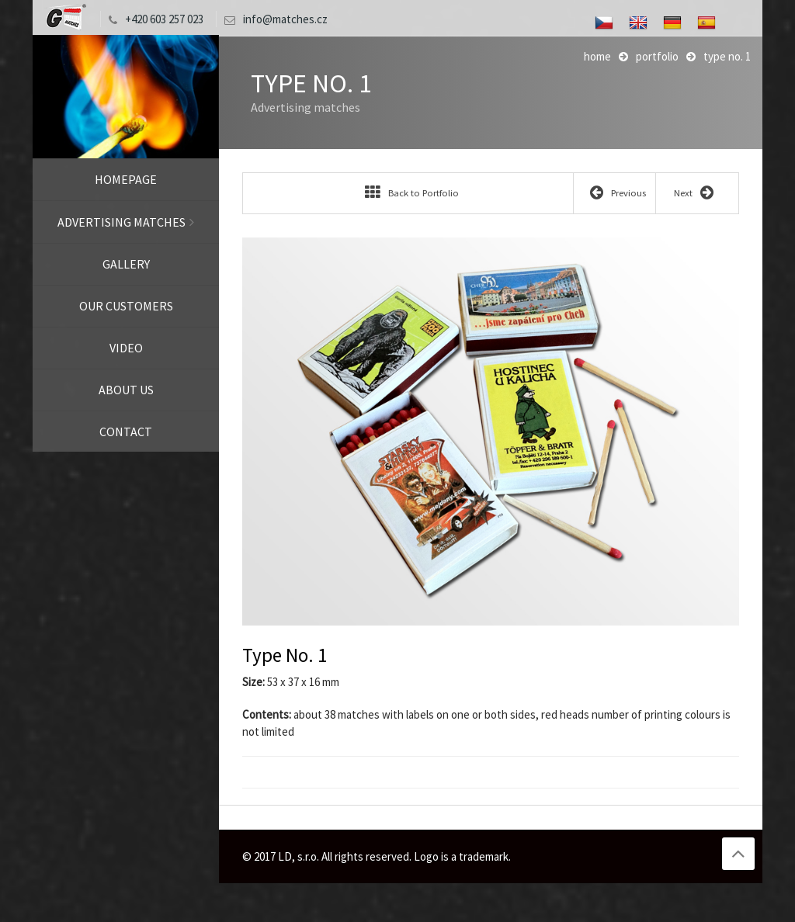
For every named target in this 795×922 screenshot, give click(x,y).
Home (597, 56)
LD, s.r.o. (64, 17)
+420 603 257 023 (152, 19)
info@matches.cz (272, 19)
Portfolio (657, 56)
